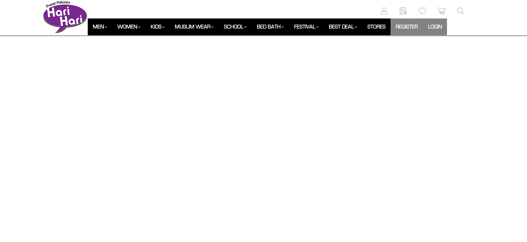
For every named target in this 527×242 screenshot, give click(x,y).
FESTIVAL (306, 27)
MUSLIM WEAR (194, 27)
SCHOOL (235, 27)
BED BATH (270, 27)
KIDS (158, 27)
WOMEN (128, 27)
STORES (376, 27)
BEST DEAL (343, 27)
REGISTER (407, 27)
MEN (100, 27)
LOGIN (435, 27)
